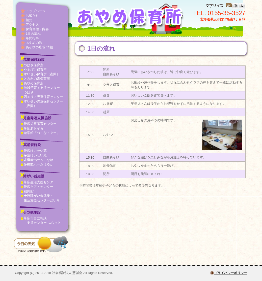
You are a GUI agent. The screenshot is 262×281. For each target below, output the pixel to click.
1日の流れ (33, 34)
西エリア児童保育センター (43, 97)
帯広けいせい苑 (35, 151)
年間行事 (32, 38)
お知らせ (32, 15)
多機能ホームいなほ (38, 160)
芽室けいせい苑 (35, 155)
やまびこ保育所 (35, 70)
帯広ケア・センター (38, 187)
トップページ (35, 11)
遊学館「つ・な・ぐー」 (42, 133)
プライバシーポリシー (230, 273)
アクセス (32, 24)
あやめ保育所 (33, 83)
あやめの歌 (34, 43)
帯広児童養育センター (40, 124)
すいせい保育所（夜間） (42, 74)
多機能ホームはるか (38, 164)
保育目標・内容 (37, 29)
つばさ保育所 (33, 65)
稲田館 (29, 191)
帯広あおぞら (33, 128)
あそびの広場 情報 (39, 47)
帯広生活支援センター (40, 182)
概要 (29, 20)
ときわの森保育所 (37, 79)
